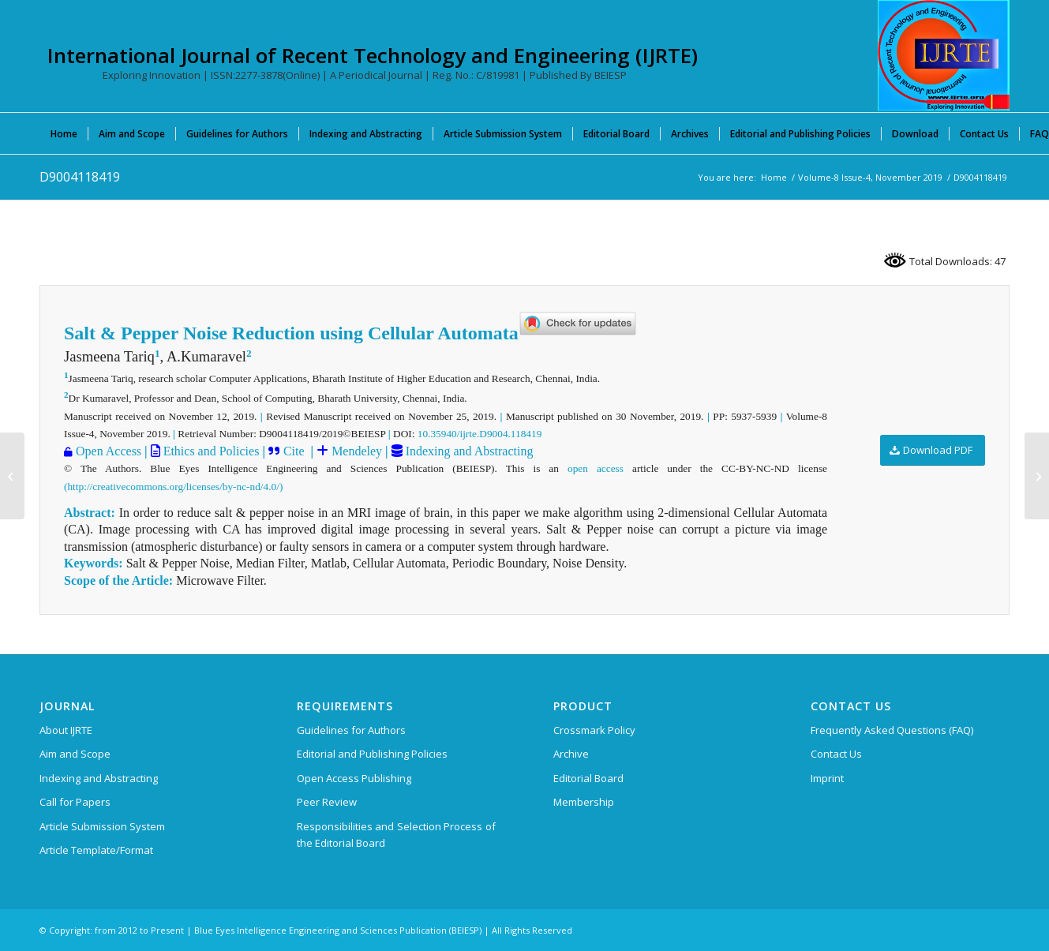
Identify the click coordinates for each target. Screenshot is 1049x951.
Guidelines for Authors (351, 730)
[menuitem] (64, 133)
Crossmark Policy (594, 730)
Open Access (108, 451)
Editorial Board (588, 778)
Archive (571, 754)
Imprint (827, 778)
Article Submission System (102, 826)
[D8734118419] (12, 475)
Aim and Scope (75, 754)
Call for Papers (75, 802)
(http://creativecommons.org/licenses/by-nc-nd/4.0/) (173, 486)
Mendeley (355, 451)
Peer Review (327, 802)
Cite (294, 451)
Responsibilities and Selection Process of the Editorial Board (396, 834)
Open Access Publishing (354, 778)
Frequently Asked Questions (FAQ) (892, 730)
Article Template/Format (96, 850)
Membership (583, 802)
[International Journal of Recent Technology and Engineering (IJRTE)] (944, 55)
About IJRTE (65, 730)
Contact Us (836, 754)
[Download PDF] (932, 450)
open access (596, 468)
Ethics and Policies (210, 451)
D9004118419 (79, 176)
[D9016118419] (1037, 475)
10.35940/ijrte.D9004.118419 (480, 434)
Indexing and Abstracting (468, 451)
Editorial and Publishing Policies (372, 754)
